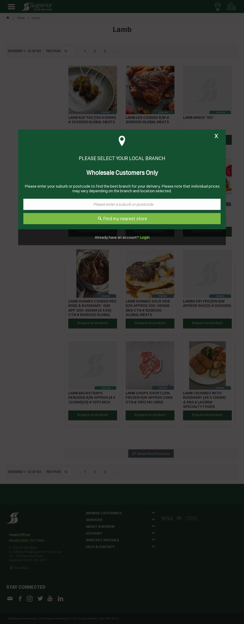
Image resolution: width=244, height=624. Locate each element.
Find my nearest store (125, 218)
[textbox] (122, 204)
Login (144, 237)
